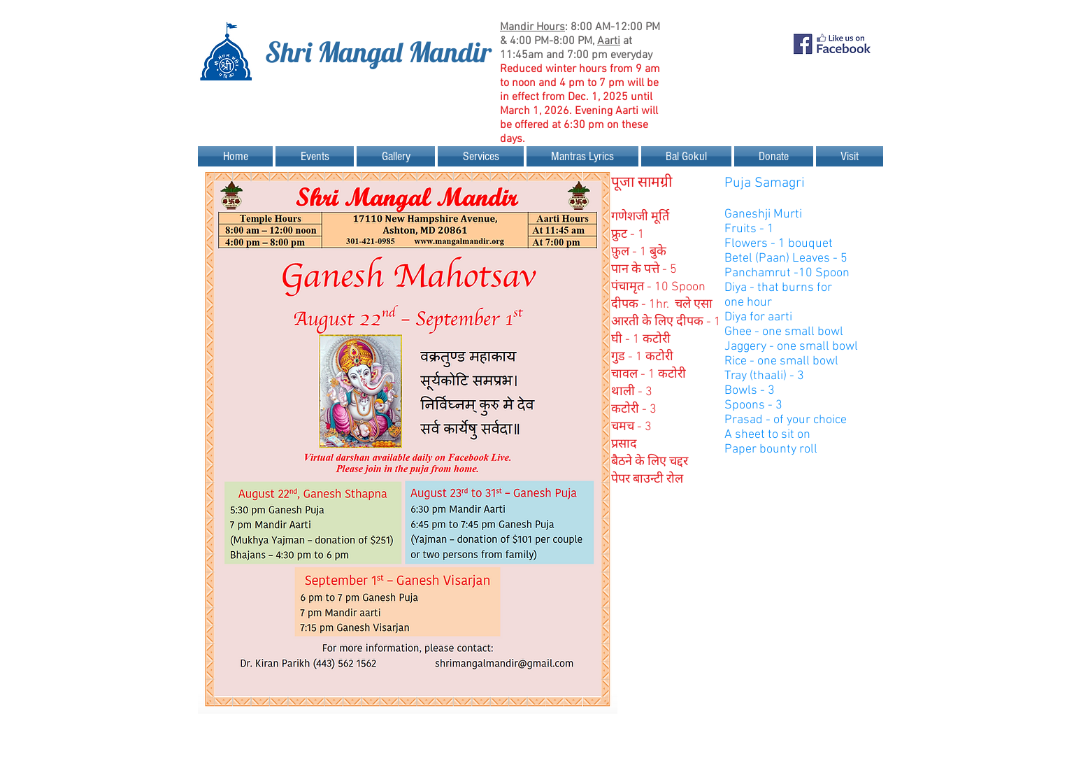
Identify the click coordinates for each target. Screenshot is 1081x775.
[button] (314, 156)
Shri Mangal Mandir (378, 51)
